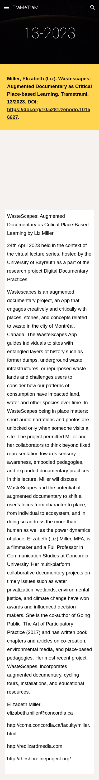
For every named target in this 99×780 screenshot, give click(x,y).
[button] (6, 7)
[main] (49, 33)
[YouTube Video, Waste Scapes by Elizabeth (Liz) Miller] (49, 166)
